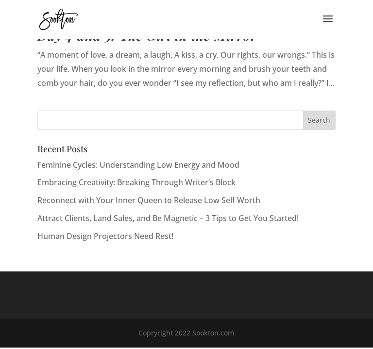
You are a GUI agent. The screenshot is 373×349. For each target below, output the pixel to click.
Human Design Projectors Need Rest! (105, 236)
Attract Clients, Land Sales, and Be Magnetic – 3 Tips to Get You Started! (168, 218)
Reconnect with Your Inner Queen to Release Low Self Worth (148, 200)
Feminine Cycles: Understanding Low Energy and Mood (138, 164)
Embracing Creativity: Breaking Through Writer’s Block (136, 182)
